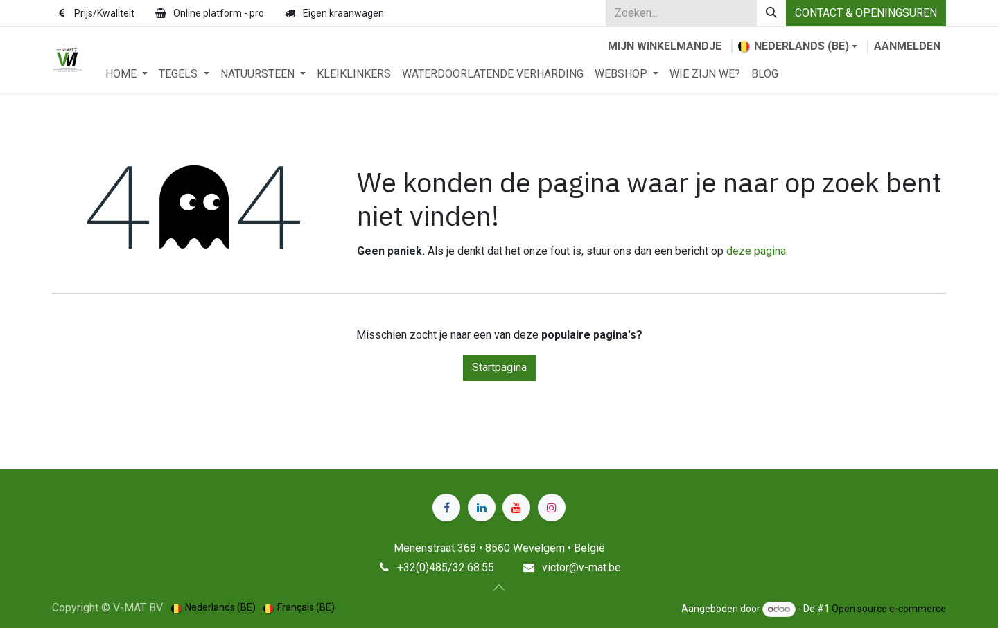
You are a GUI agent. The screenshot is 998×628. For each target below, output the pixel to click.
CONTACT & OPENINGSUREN (866, 12)
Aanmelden (907, 46)
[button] (499, 587)
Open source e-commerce (889, 608)
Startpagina (499, 367)
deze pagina (756, 251)
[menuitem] (126, 74)
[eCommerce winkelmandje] (664, 46)
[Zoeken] (771, 13)
